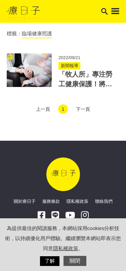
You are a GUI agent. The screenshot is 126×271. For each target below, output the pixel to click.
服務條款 (51, 201)
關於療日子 (25, 201)
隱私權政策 (77, 201)
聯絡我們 (104, 201)
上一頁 (43, 109)
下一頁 (83, 109)
